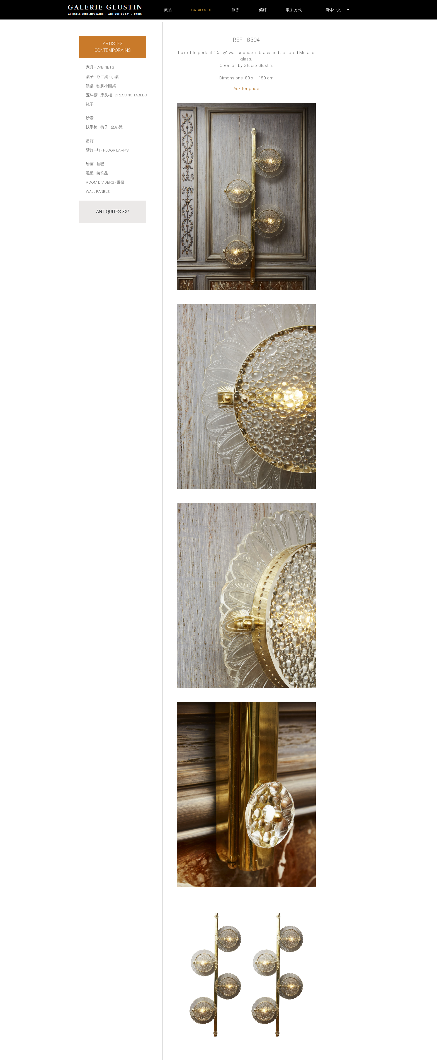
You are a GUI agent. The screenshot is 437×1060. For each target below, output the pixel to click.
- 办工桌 (101, 76)
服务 (235, 10)
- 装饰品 (101, 173)
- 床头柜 (105, 95)
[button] (333, 10)
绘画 (90, 164)
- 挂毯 (99, 164)
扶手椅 (92, 127)
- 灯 (97, 150)
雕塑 (90, 173)
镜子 (90, 104)
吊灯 (90, 141)
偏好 (263, 10)
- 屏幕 (120, 182)
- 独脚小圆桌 (105, 86)
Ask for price (246, 88)
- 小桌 (114, 76)
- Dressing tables (130, 95)
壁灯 (90, 150)
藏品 (168, 10)
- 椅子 (103, 127)
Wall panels (98, 191)
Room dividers (100, 182)
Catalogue (201, 10)
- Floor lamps (114, 150)
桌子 (90, 76)
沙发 (90, 118)
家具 (90, 67)
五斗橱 (92, 95)
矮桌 (90, 86)
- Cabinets (104, 67)
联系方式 (294, 10)
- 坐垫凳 (116, 127)
